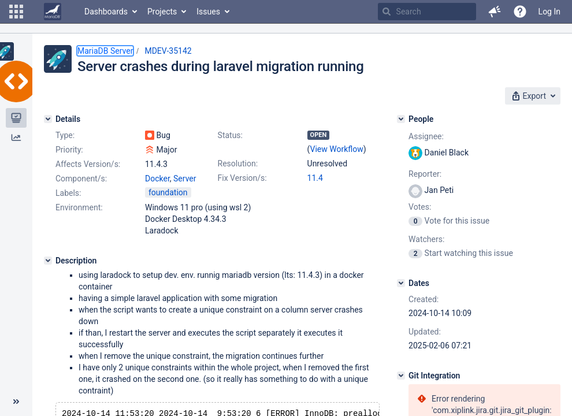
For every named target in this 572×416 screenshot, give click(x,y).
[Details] (48, 119)
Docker (157, 178)
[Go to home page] (52, 11)
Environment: (79, 207)
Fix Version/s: (242, 178)
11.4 (315, 178)
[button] (16, 11)
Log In (549, 11)
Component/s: (81, 178)
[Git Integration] (401, 376)
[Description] (48, 261)
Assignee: (426, 136)
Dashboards (106, 11)
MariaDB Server (105, 50)
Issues (208, 11)
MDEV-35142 (167, 50)
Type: (65, 135)
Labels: (68, 193)
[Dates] (401, 283)
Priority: (69, 149)
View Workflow (336, 149)
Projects (162, 11)
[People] (401, 119)
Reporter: (424, 174)
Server (184, 178)
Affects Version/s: (87, 164)
